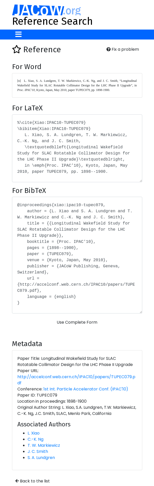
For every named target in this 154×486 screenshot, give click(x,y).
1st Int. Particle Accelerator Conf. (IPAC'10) (85, 389)
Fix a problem (122, 49)
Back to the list (32, 481)
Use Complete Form (77, 322)
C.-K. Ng (35, 439)
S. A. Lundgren (41, 458)
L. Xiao (34, 433)
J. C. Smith (38, 451)
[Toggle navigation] (18, 35)
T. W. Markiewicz (44, 445)
